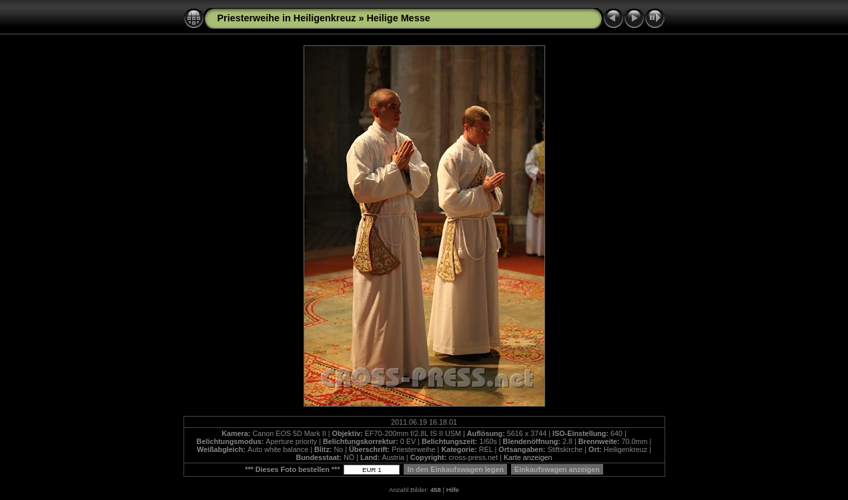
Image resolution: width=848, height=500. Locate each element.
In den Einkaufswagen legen (455, 469)
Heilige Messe (398, 18)
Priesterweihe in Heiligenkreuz (287, 18)
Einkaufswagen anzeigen (557, 469)
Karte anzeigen (528, 457)
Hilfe (452, 489)
